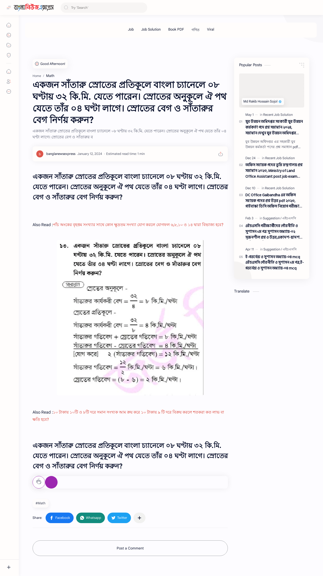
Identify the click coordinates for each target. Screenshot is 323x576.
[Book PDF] (176, 29)
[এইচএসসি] (289, 218)
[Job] (131, 29)
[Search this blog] (104, 8)
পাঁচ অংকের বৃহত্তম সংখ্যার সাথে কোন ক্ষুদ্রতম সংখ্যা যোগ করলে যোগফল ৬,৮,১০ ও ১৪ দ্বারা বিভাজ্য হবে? (138, 224)
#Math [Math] (41, 503)
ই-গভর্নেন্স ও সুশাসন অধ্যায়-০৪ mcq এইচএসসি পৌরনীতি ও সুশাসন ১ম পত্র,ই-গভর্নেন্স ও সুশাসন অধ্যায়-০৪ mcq (274, 262)
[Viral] (210, 29)
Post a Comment (130, 548)
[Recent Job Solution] (278, 115)
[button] (60, 518)
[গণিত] (196, 30)
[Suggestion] (272, 218)
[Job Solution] (151, 29)
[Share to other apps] (139, 518)
